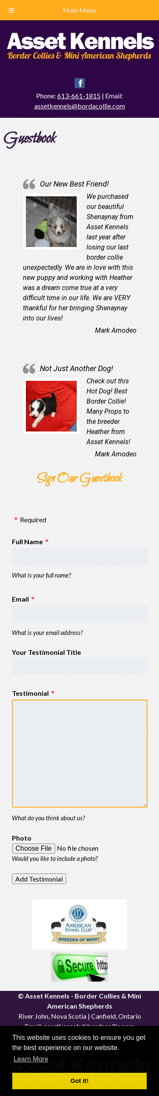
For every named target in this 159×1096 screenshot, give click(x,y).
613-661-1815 (78, 96)
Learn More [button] (31, 1059)
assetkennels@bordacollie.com (79, 106)
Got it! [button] (79, 1080)
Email (20, 599)
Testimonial (30, 693)
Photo (21, 838)
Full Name (27, 541)
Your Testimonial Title (46, 652)
